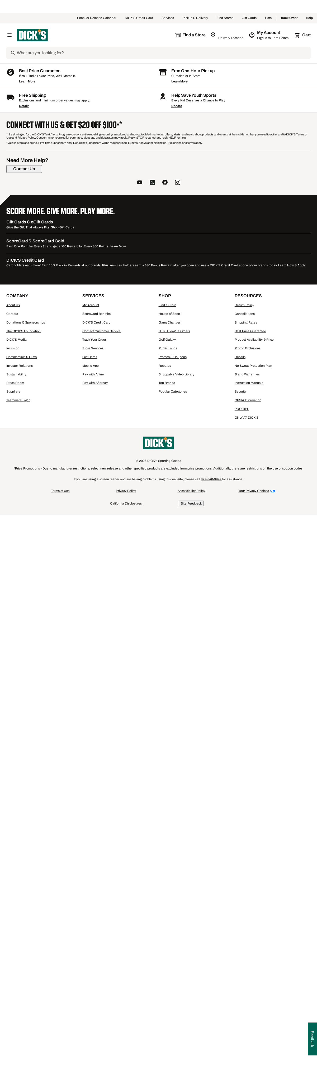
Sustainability (16, 955)
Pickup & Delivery (195, 18)
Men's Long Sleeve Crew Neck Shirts (100, 626)
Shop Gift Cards (62, 808)
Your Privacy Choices (253, 1071)
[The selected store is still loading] (190, 35)
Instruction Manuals (249, 963)
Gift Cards (249, 18)
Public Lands (168, 929)
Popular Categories (173, 972)
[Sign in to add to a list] (151, 187)
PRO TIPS (242, 989)
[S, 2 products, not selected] (22, 250)
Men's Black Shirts (103, 631)
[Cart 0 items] (303, 35)
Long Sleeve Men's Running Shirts (271, 626)
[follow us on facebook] (165, 763)
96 (274, 165)
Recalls (240, 937)
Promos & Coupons (173, 937)
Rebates (165, 946)
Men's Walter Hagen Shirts (160, 621)
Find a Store (167, 885)
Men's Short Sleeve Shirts (154, 626)
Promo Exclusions (248, 929)
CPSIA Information (248, 980)
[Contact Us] (24, 749)
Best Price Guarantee (250, 911)
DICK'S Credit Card (139, 18)
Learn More (27, 662)
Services (168, 18)
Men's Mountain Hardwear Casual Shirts (102, 621)
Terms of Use (60, 1071)
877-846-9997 (211, 1059)
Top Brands (167, 963)
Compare (124, 348)
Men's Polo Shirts (29, 631)
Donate (176, 686)
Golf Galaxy (167, 920)
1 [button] (308, 560)
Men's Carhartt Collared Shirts (40, 621)
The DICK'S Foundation (23, 911)
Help (309, 18)
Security (241, 972)
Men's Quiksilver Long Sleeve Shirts (209, 626)
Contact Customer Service (101, 911)
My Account (90, 885)
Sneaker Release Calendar (96, 18)
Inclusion (12, 929)
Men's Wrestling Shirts (65, 631)
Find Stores (225, 18)
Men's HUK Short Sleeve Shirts (41, 626)
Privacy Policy (126, 1071)
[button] (122, 144)
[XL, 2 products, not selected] (61, 263)
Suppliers (13, 972)
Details (24, 686)
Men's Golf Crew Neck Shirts (145, 631)
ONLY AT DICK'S (246, 998)
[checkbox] (125, 348)
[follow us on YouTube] (139, 763)
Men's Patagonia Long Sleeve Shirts (255, 621)
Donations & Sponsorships (25, 903)
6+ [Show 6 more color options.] (215, 257)
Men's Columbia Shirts (204, 621)
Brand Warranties (247, 955)
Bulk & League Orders (174, 911)
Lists (268, 18)
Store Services (92, 929)
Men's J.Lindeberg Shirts (193, 631)
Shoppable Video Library (176, 955)
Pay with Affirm (93, 955)
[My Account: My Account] (269, 35)
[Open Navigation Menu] (9, 35)
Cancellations (245, 894)
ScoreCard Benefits (96, 894)
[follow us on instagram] (177, 763)
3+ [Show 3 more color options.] (140, 257)
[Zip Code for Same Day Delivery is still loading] (227, 35)
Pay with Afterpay (95, 963)
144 (283, 165)
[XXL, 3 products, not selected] (22, 276)
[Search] (163, 53)
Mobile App (90, 946)
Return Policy (244, 885)
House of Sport (169, 894)
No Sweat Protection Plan (253, 946)
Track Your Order (94, 920)
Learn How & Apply (292, 846)
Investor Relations (19, 946)
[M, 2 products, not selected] (61, 250)
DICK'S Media (16, 920)
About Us (13, 885)
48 (266, 165)
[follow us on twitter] (152, 763)
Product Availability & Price (254, 920)
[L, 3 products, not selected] (22, 263)
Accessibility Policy (191, 1071)
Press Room (15, 963)
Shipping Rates (246, 903)
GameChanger (169, 903)
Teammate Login (18, 980)
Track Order (289, 18)
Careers (12, 894)
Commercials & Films (21, 937)
